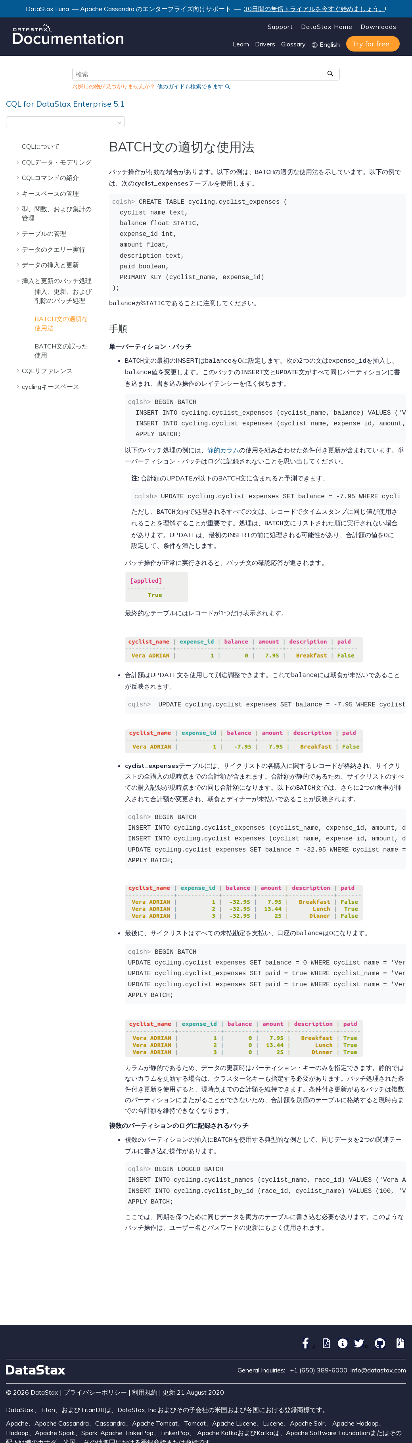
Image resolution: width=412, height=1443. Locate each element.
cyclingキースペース (50, 386)
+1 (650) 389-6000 (318, 1362)
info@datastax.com (378, 1362)
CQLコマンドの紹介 (50, 178)
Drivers (265, 44)
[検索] (331, 74)
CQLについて (41, 146)
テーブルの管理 (44, 233)
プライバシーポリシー (95, 1384)
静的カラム (223, 447)
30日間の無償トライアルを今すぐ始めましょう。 (314, 9)
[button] (18, 146)
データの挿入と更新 (50, 265)
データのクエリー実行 (53, 249)
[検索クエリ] (206, 74)
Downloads (378, 27)
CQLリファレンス (47, 371)
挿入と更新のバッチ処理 (57, 281)
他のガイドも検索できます (190, 86)
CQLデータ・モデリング (57, 162)
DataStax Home (327, 27)
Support (280, 27)
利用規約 (144, 1384)
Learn (241, 44)
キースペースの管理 (50, 193)
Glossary (293, 44)
